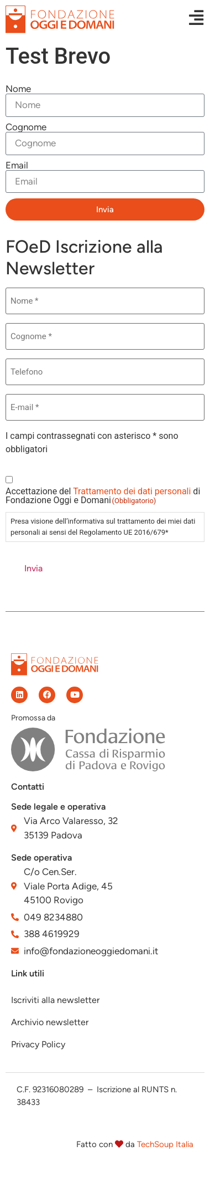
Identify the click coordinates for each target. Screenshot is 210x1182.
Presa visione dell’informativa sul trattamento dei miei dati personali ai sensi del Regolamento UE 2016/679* (103, 526)
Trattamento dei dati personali (132, 491)
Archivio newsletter (49, 1022)
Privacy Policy (38, 1044)
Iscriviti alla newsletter (55, 1000)
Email (17, 165)
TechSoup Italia (165, 1144)
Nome (18, 89)
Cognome (26, 127)
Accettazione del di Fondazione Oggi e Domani (103, 496)
